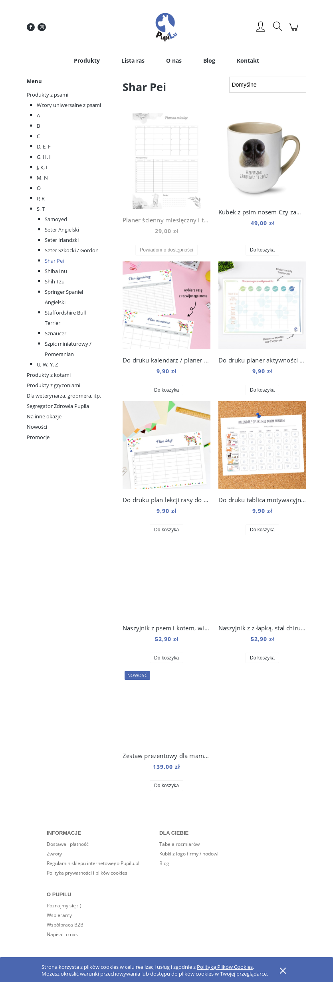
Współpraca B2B (65, 924)
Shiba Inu (56, 271)
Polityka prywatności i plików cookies (87, 872)
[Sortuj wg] (267, 85)
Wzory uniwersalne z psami (69, 105)
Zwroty (54, 853)
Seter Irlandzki (62, 240)
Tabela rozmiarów (179, 844)
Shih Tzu (55, 281)
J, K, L (43, 167)
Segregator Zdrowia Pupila (58, 406)
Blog (164, 863)
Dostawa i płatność (68, 844)
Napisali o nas (62, 934)
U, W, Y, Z (47, 364)
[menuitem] (87, 60)
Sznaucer (55, 333)
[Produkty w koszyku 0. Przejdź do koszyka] (294, 31)
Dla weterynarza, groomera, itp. (64, 395)
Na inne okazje (44, 416)
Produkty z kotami (49, 374)
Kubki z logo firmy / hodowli (189, 853)
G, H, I (44, 156)
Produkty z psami (47, 94)
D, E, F (44, 146)
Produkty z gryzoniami (53, 385)
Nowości (37, 426)
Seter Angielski (62, 229)
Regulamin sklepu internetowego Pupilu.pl (93, 863)
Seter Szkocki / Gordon (72, 250)
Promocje (38, 437)
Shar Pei (54, 260)
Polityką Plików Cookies (225, 966)
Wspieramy (59, 915)
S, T (41, 208)
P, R (41, 198)
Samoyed (56, 219)
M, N (42, 177)
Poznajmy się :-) (64, 905)
